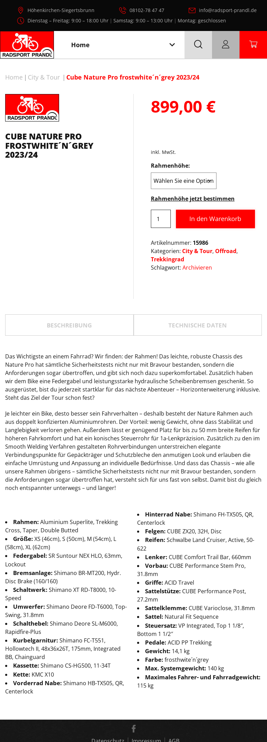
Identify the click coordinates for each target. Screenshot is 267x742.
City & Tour (44, 77)
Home (14, 77)
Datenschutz (107, 709)
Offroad (225, 251)
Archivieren (197, 267)
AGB (173, 709)
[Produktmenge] (161, 219)
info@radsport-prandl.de (228, 10)
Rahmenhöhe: (170, 165)
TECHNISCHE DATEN (197, 293)
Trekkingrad (167, 259)
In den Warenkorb (215, 219)
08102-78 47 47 (147, 10)
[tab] (69, 293)
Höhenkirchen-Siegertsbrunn (60, 10)
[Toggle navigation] (172, 45)
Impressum (146, 709)
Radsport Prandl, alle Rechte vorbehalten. (143, 733)
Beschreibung (69, 293)
